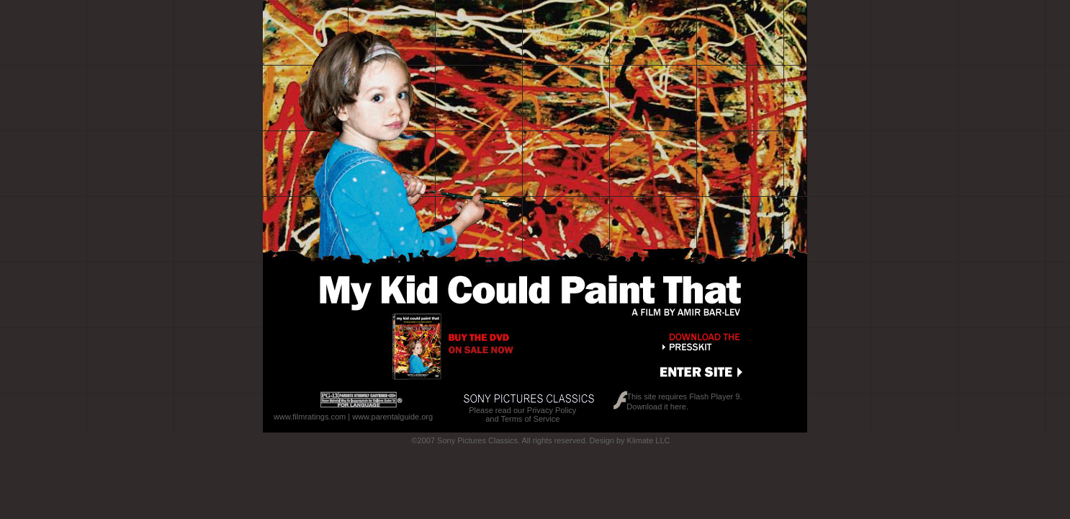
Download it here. (657, 406)
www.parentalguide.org (392, 416)
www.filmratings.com (310, 416)
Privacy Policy (551, 410)
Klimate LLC (648, 440)
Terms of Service (529, 418)
